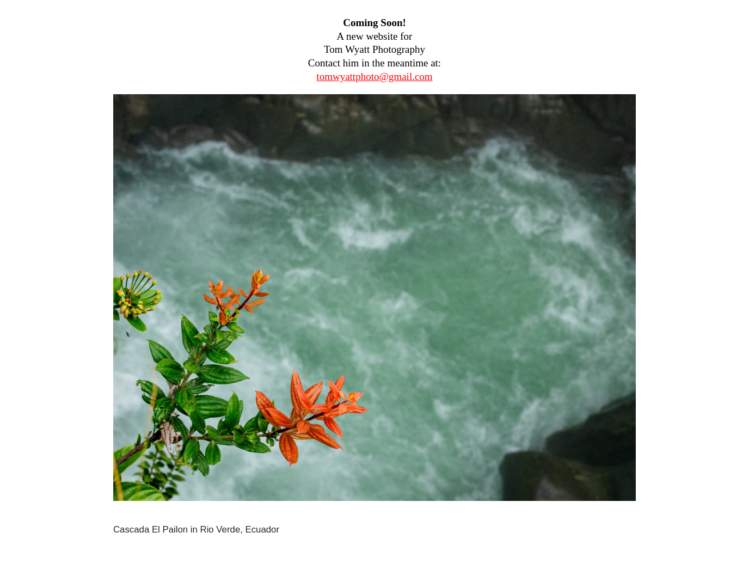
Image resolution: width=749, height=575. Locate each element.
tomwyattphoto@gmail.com (374, 76)
